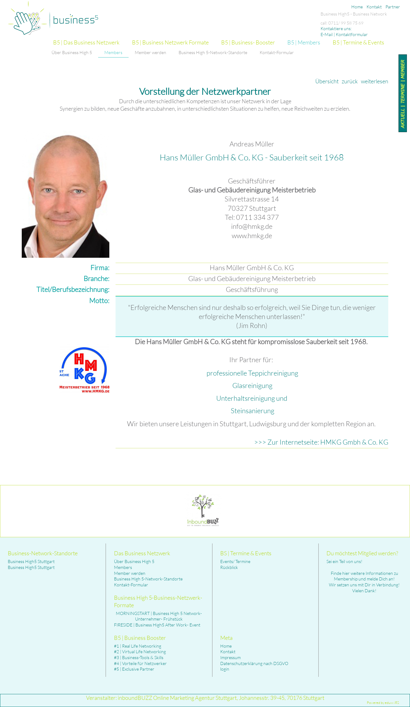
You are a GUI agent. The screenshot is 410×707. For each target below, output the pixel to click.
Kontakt (227, 651)
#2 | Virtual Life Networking (140, 651)
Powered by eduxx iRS (383, 702)
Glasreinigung (252, 385)
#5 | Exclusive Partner (134, 669)
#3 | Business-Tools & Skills (138, 657)
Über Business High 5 (134, 561)
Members (123, 567)
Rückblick (229, 567)
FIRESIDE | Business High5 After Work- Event (157, 624)
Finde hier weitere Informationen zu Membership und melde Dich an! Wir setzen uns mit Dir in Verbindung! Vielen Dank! (364, 582)
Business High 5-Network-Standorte (148, 578)
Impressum (230, 657)
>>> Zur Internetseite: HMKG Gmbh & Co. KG (321, 442)
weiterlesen (374, 81)
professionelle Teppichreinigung (252, 373)
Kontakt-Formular (131, 584)
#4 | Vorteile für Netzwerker (140, 663)
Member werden (129, 573)
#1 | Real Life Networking (137, 646)
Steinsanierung (252, 410)
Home (226, 646)
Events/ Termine (235, 561)
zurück (350, 81)
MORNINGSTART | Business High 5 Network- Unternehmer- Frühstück (159, 616)
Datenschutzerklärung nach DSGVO (254, 663)
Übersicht (327, 81)
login (224, 669)
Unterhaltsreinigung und (252, 398)
